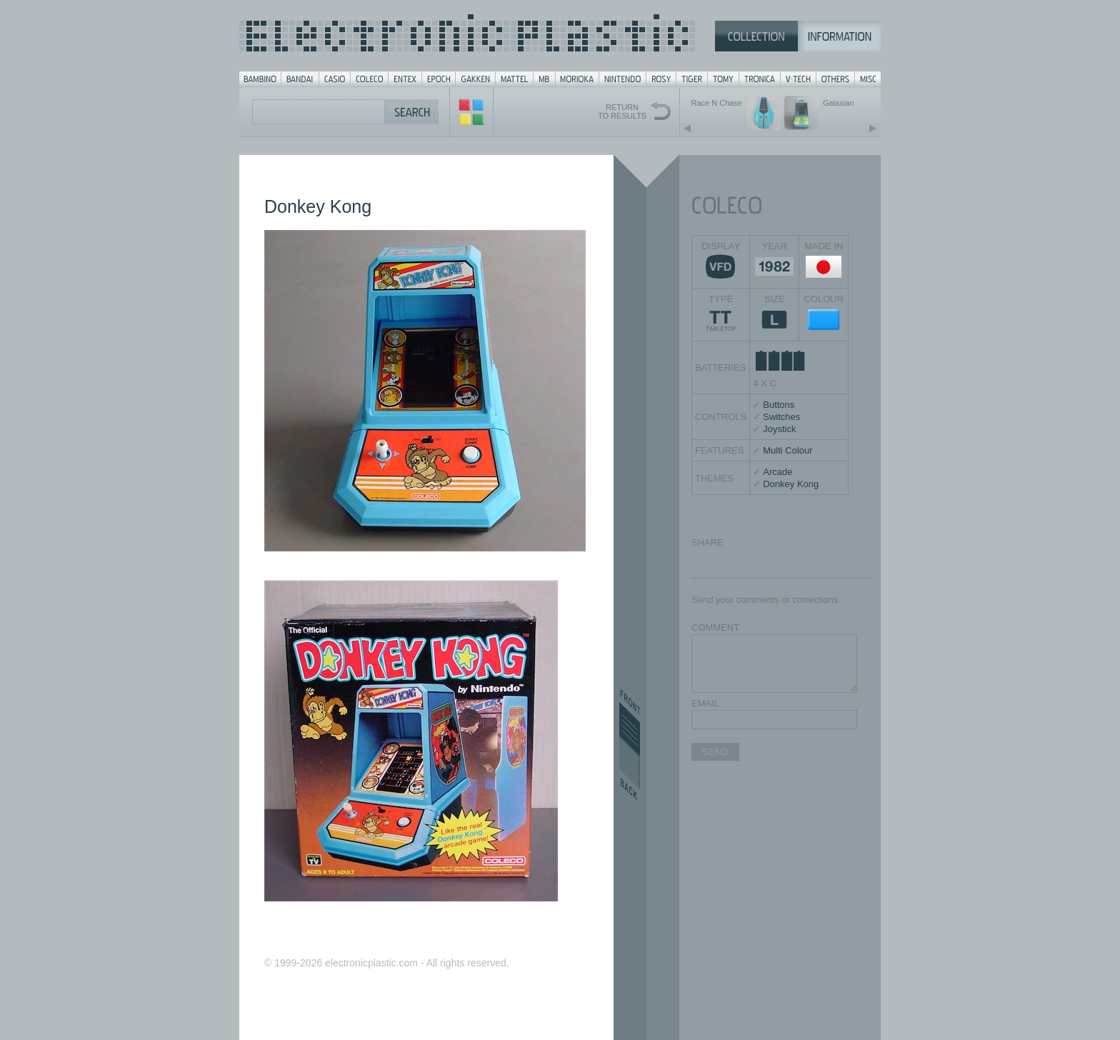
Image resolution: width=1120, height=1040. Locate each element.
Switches (781, 416)
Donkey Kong (791, 484)
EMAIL (705, 703)
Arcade (777, 471)
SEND (715, 751)
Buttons (778, 404)
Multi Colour (787, 450)
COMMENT (715, 627)
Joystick (779, 429)
